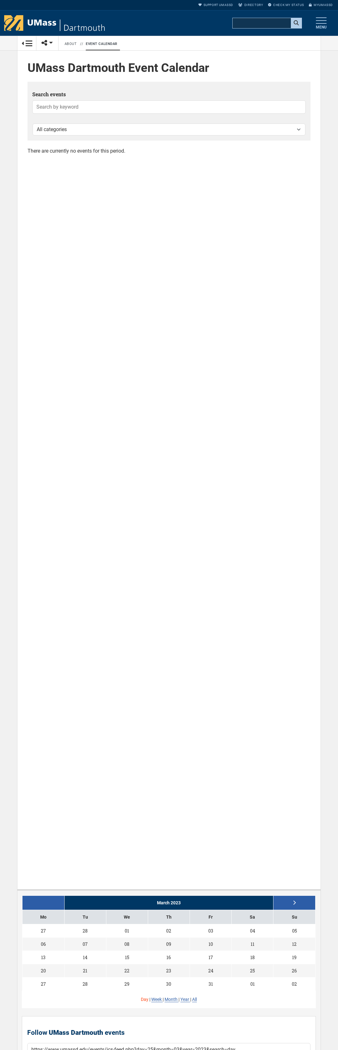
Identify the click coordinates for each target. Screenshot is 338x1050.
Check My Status (286, 5)
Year (185, 999)
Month (171, 999)
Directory (250, 5)
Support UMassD (215, 5)
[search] (266, 23)
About (71, 44)
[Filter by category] (169, 129)
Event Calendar (101, 44)
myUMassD (321, 5)
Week (157, 999)
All (194, 999)
